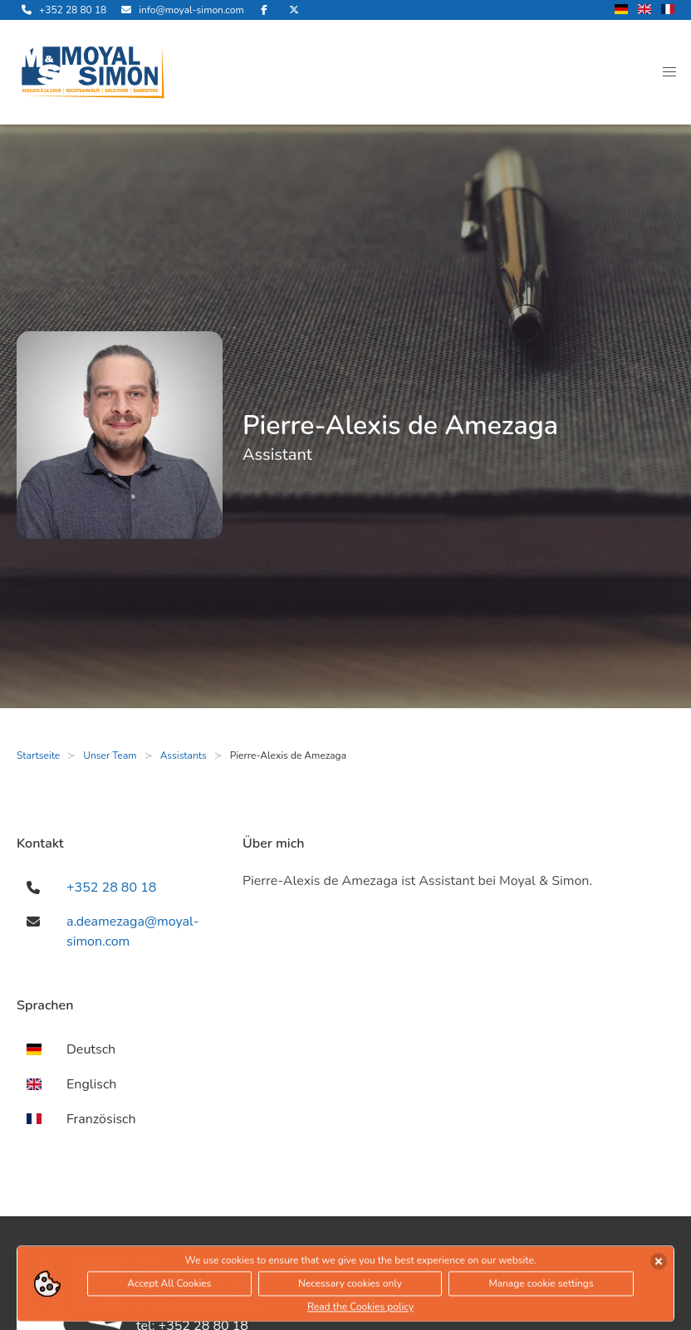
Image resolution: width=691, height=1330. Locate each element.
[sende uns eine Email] (179, 10)
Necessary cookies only (350, 1286)
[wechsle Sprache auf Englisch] (644, 10)
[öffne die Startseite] (93, 72)
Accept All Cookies (169, 1286)
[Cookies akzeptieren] (658, 1263)
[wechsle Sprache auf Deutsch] (621, 10)
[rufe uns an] (61, 10)
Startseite (38, 755)
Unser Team (109, 755)
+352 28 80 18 (111, 887)
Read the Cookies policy (360, 1309)
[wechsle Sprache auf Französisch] (667, 10)
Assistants (183, 755)
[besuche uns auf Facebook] (264, 10)
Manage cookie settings (540, 1286)
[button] (669, 72)
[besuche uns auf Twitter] (294, 10)
